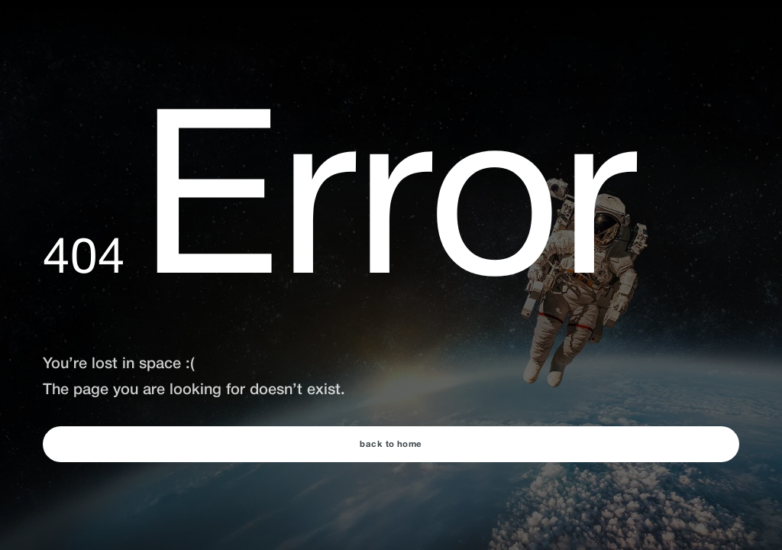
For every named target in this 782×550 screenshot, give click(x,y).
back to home (391, 444)
